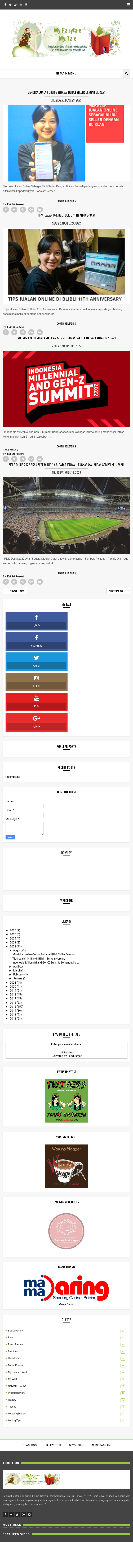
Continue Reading (66, 201)
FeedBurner (75, 995)
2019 (13, 930)
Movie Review (15, 1305)
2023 (13, 882)
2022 (13, 886)
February (18, 914)
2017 (13, 938)
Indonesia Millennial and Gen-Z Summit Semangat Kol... (45, 902)
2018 (13, 934)
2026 (13, 870)
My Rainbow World (18, 1312)
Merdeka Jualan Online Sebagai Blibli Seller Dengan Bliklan (66, 92)
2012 (13, 958)
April (16, 906)
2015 (13, 946)
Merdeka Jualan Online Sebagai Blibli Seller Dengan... (44, 894)
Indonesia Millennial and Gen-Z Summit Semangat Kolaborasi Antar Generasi (66, 337)
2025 (13, 874)
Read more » (10, 449)
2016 (13, 942)
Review (12, 1340)
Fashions (13, 1291)
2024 (13, 878)
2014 (13, 950)
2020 (13, 926)
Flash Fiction (14, 1298)
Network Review (17, 1326)
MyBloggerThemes (83, 1537)
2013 (13, 954)
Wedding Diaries (17, 1354)
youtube (76, 1385)
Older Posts (116, 589)
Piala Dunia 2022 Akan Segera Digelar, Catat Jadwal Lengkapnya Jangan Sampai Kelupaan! (66, 464)
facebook (30, 1385)
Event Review (15, 1284)
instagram (101, 1385)
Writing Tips (14, 1360)
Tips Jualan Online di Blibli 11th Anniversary (66, 215)
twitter (53, 1385)
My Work (12, 1319)
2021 (13, 922)
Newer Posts (17, 589)
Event (11, 1278)
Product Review (16, 1333)
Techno (12, 1347)
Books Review (15, 1271)
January (18, 918)
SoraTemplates (61, 1537)
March (17, 910)
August (17, 890)
